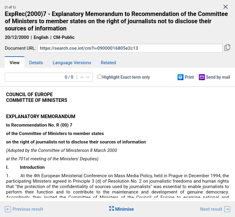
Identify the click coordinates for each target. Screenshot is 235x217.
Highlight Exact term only (126, 77)
